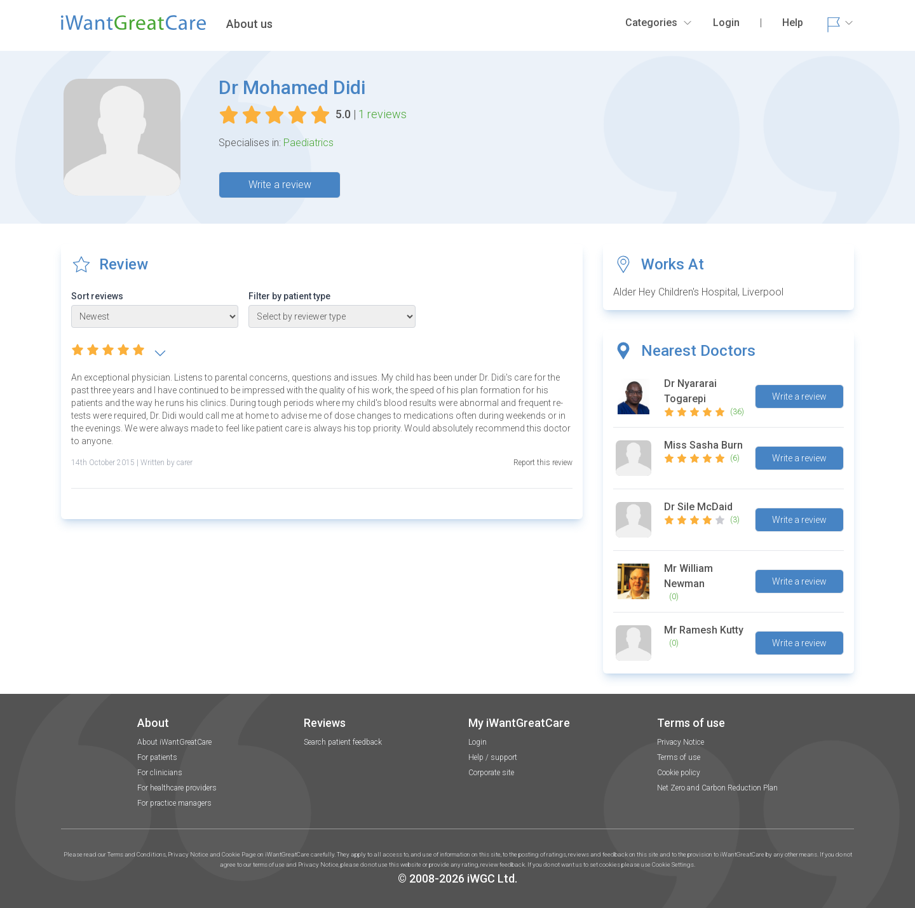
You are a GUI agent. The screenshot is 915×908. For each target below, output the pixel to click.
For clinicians (159, 772)
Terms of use (678, 757)
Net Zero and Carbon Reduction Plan (717, 787)
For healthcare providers (177, 787)
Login (477, 742)
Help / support (492, 757)
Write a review (279, 185)
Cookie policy (678, 772)
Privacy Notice (680, 742)
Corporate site (491, 772)
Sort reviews (97, 296)
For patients (157, 757)
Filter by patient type (289, 296)
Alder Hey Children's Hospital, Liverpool (698, 292)
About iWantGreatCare (174, 742)
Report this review (543, 462)
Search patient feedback (343, 742)
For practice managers (174, 803)
